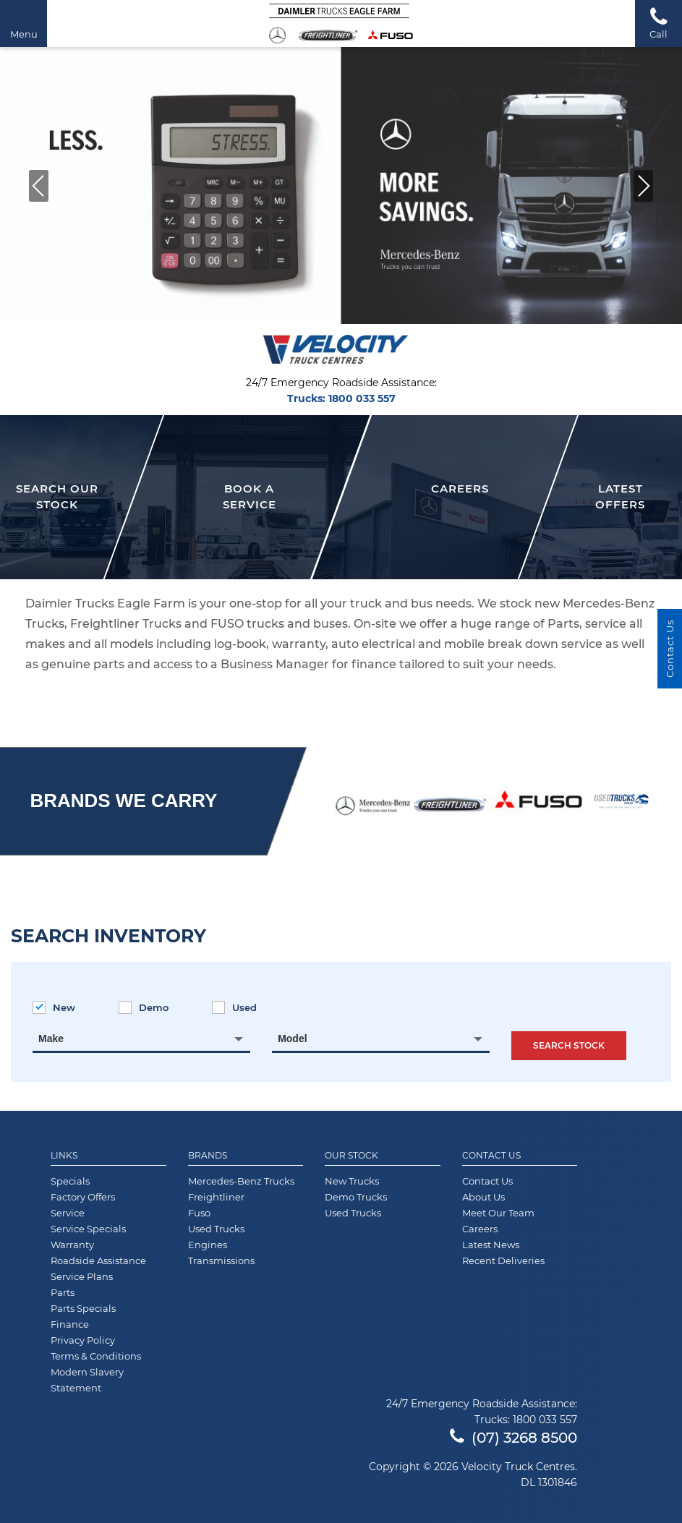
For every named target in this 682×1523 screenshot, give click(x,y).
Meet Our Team (498, 1213)
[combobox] (141, 1038)
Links (64, 1156)
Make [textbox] (51, 1038)
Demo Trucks (356, 1197)
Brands (207, 1156)
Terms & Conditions (96, 1356)
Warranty (72, 1244)
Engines (207, 1244)
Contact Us (491, 1156)
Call (658, 23)
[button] (643, 186)
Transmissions (221, 1260)
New (54, 1007)
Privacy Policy (83, 1340)
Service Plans (82, 1276)
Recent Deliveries (503, 1260)
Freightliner (216, 1197)
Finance (70, 1324)
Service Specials (88, 1228)
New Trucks (352, 1181)
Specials (70, 1181)
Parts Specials (83, 1308)
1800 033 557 (362, 398)
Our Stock (351, 1156)
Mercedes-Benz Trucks (241, 1181)
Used (234, 1007)
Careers (480, 1228)
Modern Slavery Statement (87, 1380)
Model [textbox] (292, 1038)
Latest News (490, 1244)
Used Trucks (216, 1228)
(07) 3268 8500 (513, 1437)
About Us (483, 1197)
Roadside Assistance (98, 1260)
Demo (144, 1007)
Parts (62, 1292)
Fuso (199, 1213)
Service (68, 1213)
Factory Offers (83, 1197)
